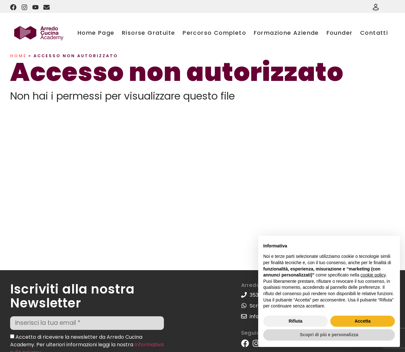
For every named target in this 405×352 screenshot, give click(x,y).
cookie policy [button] (372, 274)
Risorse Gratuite (148, 33)
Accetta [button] (363, 321)
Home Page (96, 33)
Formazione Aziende (286, 33)
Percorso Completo (214, 33)
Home (18, 55)
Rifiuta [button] (295, 321)
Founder (340, 33)
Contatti (374, 33)
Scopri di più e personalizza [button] (329, 334)
